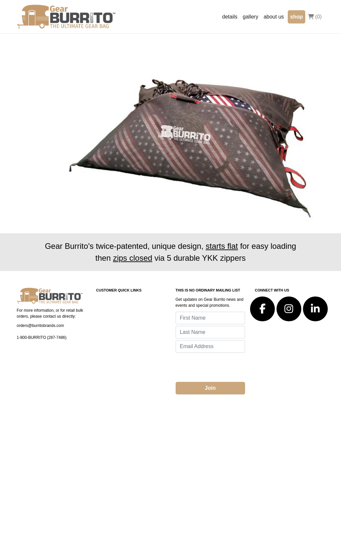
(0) (315, 17)
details (229, 17)
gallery (250, 17)
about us (274, 17)
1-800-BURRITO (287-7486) (42, 337)
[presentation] (226, 367)
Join (210, 388)
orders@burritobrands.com (40, 325)
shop (296, 17)
